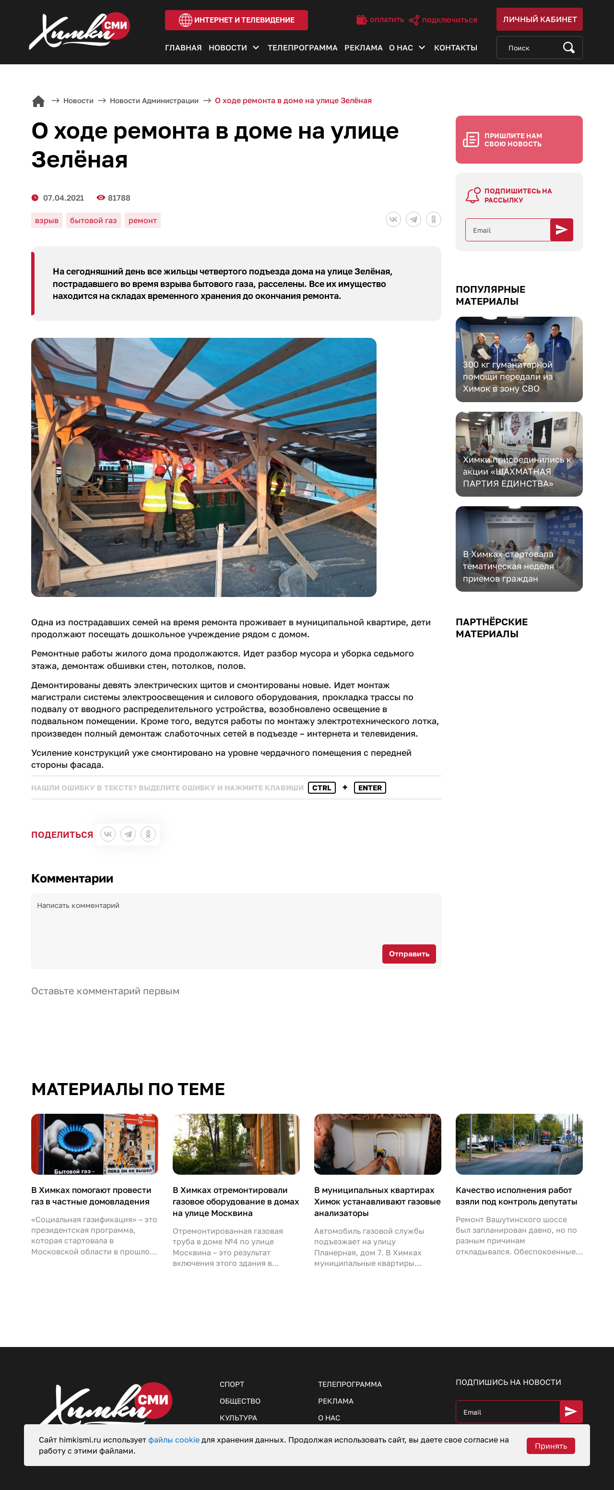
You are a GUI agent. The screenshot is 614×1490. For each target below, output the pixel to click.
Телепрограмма (303, 49)
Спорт (233, 1372)
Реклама (363, 49)
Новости (228, 49)
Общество (242, 1389)
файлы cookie (174, 1439)
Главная (183, 49)
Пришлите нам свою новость (513, 129)
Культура (239, 1406)
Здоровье (240, 1424)
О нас (401, 49)
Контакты (455, 49)
